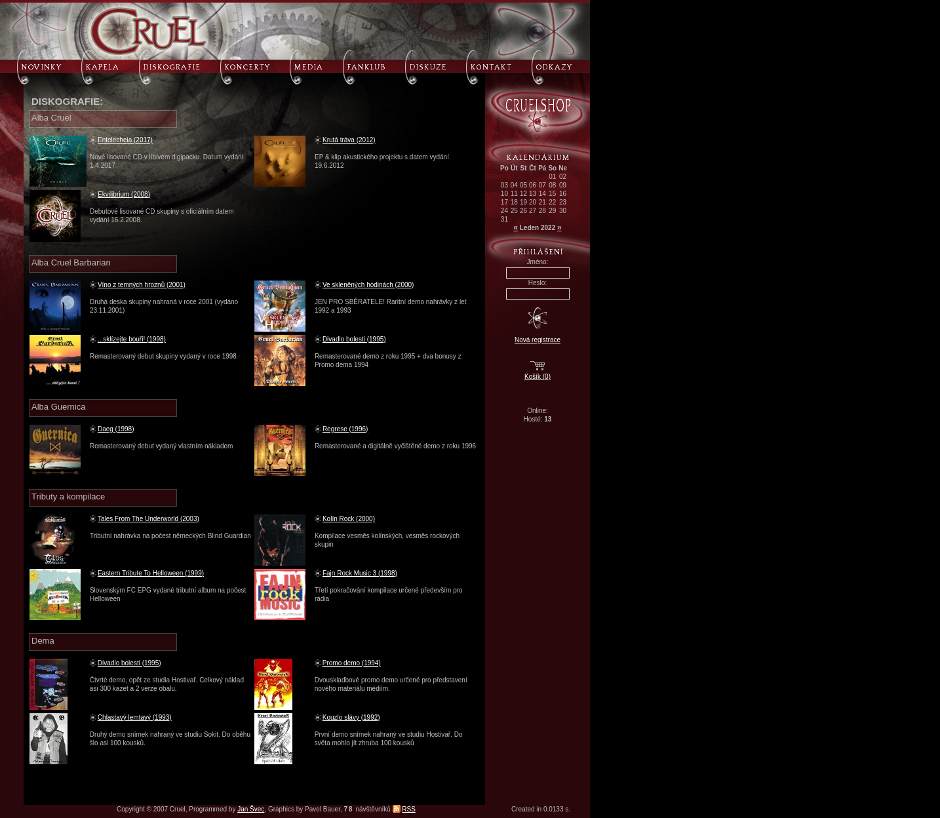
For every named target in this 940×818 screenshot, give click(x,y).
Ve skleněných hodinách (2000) (368, 284)
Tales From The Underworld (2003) (148, 518)
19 (523, 202)
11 (514, 193)
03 (504, 185)
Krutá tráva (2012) (349, 140)
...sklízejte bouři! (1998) (132, 339)
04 (514, 185)
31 (504, 219)
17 (504, 202)
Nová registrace (537, 339)
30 (562, 210)
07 (542, 185)
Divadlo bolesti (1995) (354, 339)
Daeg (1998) (116, 429)
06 (532, 185)
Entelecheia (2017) (125, 140)
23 (562, 202)
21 (542, 202)
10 (504, 193)
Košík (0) (537, 376)
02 (562, 176)
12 (523, 193)
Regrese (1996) (345, 429)
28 (542, 210)
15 (552, 193)
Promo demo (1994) (352, 663)
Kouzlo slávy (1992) (351, 717)
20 (532, 202)
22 (552, 202)
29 (552, 210)
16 (562, 193)
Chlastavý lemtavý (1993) (135, 717)
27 (532, 210)
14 (542, 193)
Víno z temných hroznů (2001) (142, 284)
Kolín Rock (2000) (349, 518)
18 (514, 202)
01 (552, 176)
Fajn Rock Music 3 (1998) (360, 573)
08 (552, 185)
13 (532, 193)
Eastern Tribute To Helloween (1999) (151, 573)
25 (514, 210)
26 (523, 210)
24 (504, 210)
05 (523, 185)
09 (562, 185)
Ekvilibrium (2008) (124, 194)
